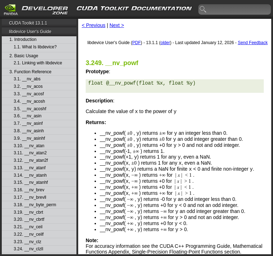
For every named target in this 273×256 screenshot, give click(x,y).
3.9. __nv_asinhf (29, 138)
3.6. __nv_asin (28, 116)
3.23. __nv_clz (27, 242)
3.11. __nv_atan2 (30, 153)
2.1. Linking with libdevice (38, 63)
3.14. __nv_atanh (30, 175)
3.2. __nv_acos (28, 86)
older (165, 42)
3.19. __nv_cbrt (28, 212)
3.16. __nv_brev (29, 190)
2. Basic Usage (24, 56)
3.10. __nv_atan (29, 146)
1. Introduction (23, 39)
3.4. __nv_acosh (29, 101)
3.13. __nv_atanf (30, 168)
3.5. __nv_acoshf (30, 109)
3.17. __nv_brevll (30, 197)
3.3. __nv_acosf (29, 94)
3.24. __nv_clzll (28, 249)
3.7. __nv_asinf (28, 123)
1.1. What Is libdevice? (35, 47)
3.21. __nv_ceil (28, 227)
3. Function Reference (31, 72)
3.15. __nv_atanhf (31, 182)
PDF (136, 42)
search (203, 9)
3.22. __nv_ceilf (29, 234)
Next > (116, 25)
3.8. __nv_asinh (29, 131)
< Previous (94, 25)
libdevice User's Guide (30, 31)
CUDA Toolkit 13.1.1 (28, 23)
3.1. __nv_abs (27, 79)
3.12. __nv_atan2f (31, 160)
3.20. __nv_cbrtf (29, 219)
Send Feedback (253, 42)
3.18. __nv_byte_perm (35, 205)
